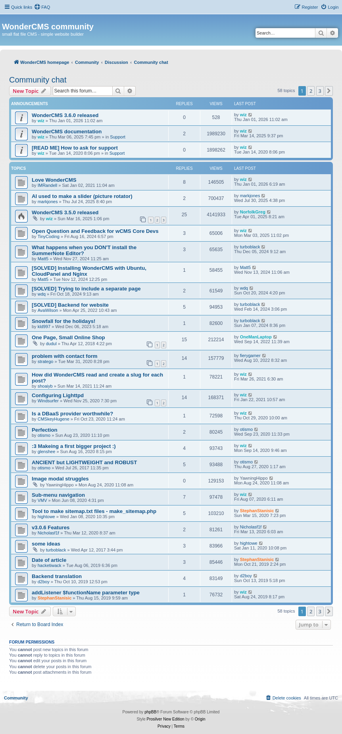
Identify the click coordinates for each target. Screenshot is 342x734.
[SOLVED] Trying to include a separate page (86, 289)
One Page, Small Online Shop (68, 337)
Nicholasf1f (48, 532)
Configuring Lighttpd (58, 395)
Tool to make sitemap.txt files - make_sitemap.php (94, 511)
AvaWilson (48, 310)
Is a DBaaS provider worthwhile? (72, 414)
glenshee (47, 451)
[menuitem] (42, 7)
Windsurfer (48, 400)
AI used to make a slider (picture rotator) (82, 196)
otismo (44, 435)
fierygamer (250, 355)
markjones (48, 201)
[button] (329, 91)
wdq (42, 294)
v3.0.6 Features (50, 527)
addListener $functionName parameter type (86, 593)
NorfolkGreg (252, 211)
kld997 (44, 326)
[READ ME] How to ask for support (75, 148)
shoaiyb (45, 386)
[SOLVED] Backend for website (70, 305)
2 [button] (310, 90)
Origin (200, 719)
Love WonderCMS (54, 180)
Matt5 (43, 258)
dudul (51, 343)
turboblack (250, 246)
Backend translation (57, 576)
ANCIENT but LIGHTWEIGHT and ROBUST (84, 462)
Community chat (38, 79)
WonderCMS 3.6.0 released (65, 115)
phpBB (150, 712)
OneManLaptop (256, 336)
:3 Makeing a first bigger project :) (74, 446)
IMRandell (48, 185)
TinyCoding (49, 236)
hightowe (46, 516)
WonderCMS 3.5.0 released (65, 212)
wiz (41, 120)
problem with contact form (65, 356)
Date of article (49, 560)
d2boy (44, 581)
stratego (46, 361)
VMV (42, 500)
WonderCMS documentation (67, 132)
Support (117, 137)
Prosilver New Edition (165, 719)
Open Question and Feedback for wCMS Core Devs (95, 231)
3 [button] (320, 90)
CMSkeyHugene (53, 419)
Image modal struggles (60, 479)
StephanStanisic (257, 510)
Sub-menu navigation (58, 495)
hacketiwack (49, 565)
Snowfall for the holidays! (63, 321)
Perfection (45, 430)
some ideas (46, 544)
